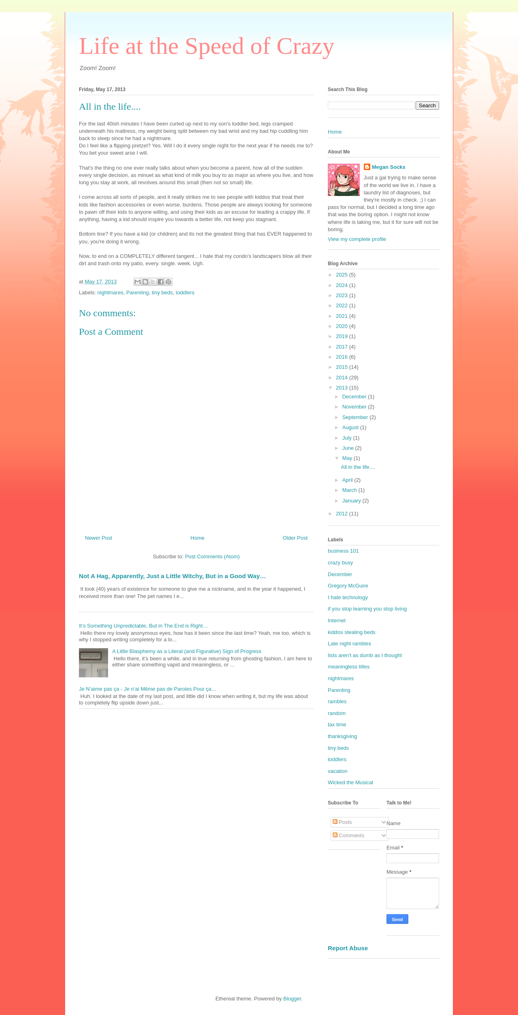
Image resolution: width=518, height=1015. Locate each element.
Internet (337, 620)
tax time (337, 724)
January (352, 501)
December (355, 397)
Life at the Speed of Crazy (206, 45)
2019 (342, 336)
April (348, 480)
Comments (348, 835)
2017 (342, 347)
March (350, 490)
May (348, 458)
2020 (342, 326)
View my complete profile (357, 239)
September (355, 417)
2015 (342, 367)
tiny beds (162, 292)
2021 (342, 316)
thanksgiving (342, 736)
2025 (342, 275)
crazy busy (340, 563)
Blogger (292, 999)
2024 (342, 285)
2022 (342, 305)
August (351, 427)
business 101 (343, 551)
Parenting (137, 292)
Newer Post (98, 538)
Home (198, 538)
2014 (342, 378)
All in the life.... (358, 467)
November (355, 407)
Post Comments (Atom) (212, 556)
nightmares (110, 292)
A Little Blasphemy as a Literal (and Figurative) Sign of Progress (186, 651)
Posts (342, 822)
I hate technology (348, 597)
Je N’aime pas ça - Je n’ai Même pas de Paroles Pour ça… (148, 689)
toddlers (185, 292)
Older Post (295, 538)
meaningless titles (348, 667)
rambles (337, 701)
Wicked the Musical (350, 782)
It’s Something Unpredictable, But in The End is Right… (143, 626)
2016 (342, 357)
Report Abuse (348, 948)
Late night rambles (349, 643)
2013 (342, 388)
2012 (342, 514)
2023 (342, 295)
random (337, 713)
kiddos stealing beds (352, 632)
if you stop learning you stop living (367, 609)
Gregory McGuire (348, 586)
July (347, 438)
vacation (337, 771)
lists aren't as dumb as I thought (365, 655)
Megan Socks (388, 167)
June (348, 448)
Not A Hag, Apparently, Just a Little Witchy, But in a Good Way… (172, 575)
